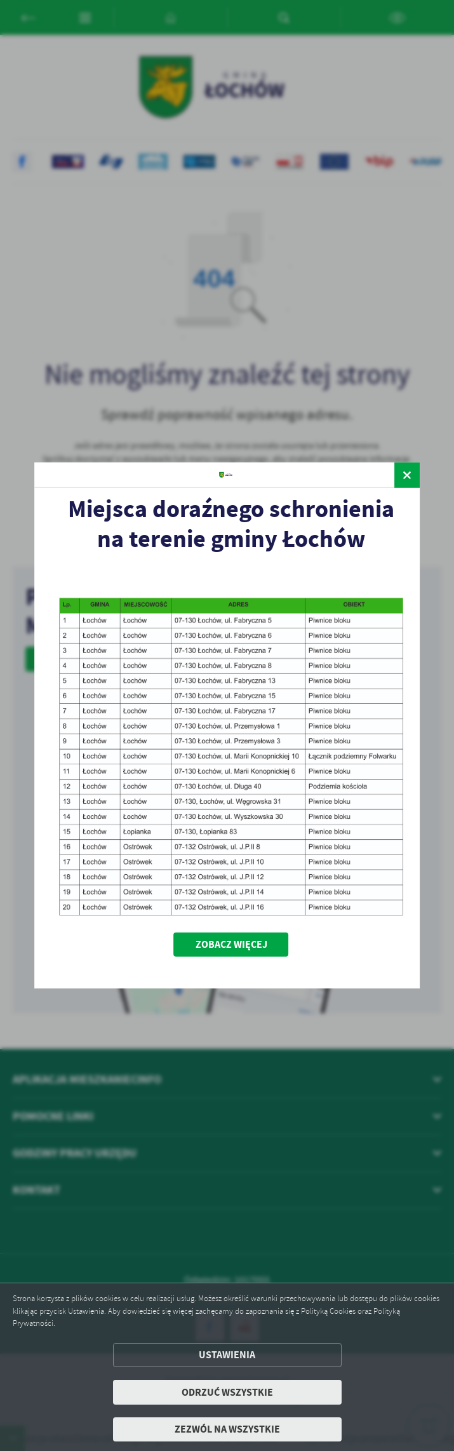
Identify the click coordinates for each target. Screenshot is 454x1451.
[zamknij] (407, 475)
